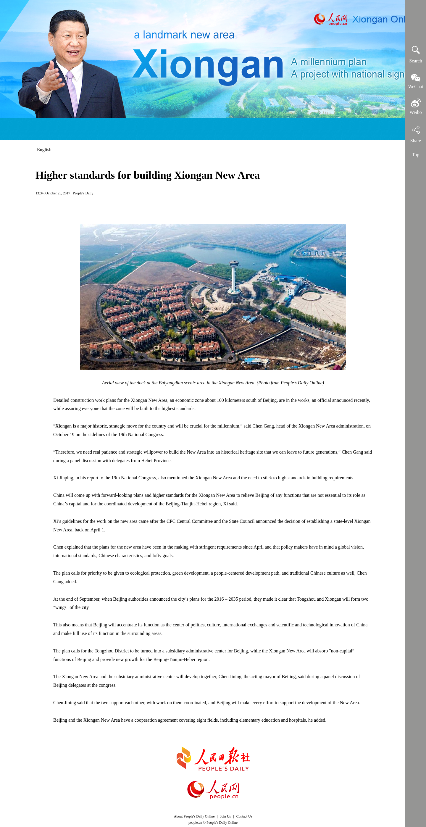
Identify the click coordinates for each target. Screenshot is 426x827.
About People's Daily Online (194, 816)
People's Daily (83, 193)
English (44, 149)
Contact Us (244, 816)
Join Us (226, 816)
